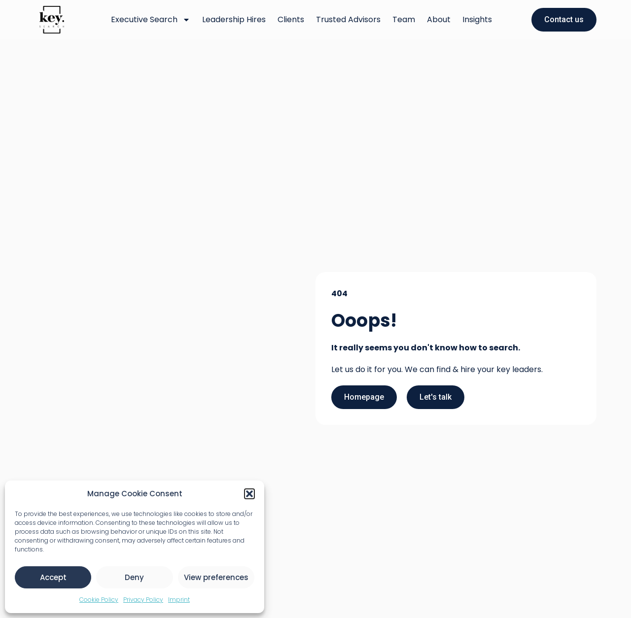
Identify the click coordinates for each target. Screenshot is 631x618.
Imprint (179, 599)
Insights (477, 19)
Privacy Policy (143, 599)
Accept (53, 577)
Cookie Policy (98, 599)
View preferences (216, 577)
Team (403, 19)
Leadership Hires (234, 19)
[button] (249, 494)
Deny (134, 577)
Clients (291, 19)
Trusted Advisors (348, 19)
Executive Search (150, 20)
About (439, 19)
